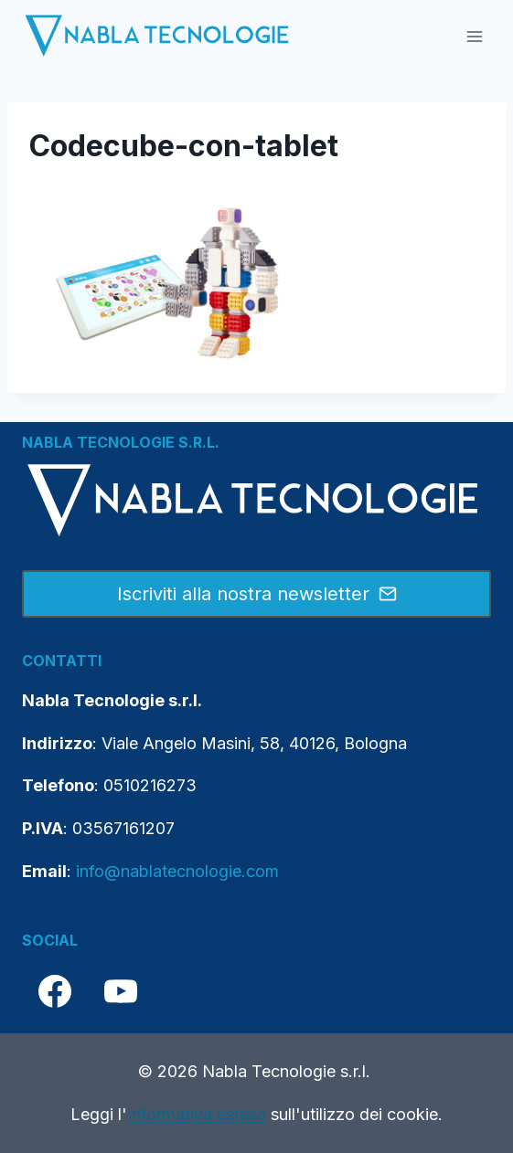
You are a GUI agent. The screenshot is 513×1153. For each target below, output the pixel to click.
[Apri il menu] (474, 36)
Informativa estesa (196, 1114)
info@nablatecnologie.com (177, 871)
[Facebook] (55, 991)
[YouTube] (121, 991)
